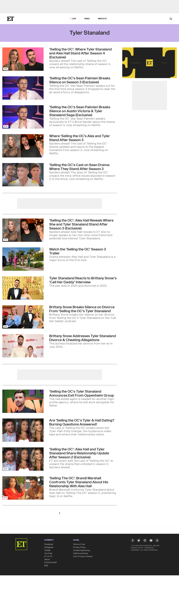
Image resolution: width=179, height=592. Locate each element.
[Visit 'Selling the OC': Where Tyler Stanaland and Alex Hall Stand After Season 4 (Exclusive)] (23, 59)
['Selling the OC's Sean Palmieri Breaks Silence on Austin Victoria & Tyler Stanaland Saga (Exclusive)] (83, 116)
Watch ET (102, 18)
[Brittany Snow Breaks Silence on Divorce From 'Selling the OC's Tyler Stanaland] (83, 314)
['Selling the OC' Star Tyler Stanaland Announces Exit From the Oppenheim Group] (83, 398)
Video (87, 18)
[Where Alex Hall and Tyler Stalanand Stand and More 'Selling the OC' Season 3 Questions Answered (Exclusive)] (83, 144)
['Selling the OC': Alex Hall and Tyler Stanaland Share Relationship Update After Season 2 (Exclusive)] (83, 458)
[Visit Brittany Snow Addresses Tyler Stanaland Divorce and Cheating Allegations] (23, 345)
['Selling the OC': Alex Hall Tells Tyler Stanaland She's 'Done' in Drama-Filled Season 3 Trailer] (83, 254)
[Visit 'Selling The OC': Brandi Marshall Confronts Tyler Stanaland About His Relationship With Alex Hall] (23, 488)
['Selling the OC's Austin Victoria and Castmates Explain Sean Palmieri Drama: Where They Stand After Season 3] (83, 172)
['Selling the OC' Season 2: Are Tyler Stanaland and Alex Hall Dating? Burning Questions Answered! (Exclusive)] (83, 427)
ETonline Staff (50, 562)
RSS (46, 565)
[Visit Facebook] (133, 540)
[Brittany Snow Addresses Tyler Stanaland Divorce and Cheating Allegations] (83, 341)
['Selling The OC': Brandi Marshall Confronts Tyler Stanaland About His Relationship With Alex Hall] (83, 487)
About (47, 559)
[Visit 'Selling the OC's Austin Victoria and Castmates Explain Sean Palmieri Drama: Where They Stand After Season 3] (23, 174)
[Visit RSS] (157, 540)
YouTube (48, 553)
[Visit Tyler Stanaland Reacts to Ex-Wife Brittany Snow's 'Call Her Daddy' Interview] (23, 288)
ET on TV (48, 556)
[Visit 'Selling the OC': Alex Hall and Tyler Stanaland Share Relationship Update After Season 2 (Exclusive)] (23, 459)
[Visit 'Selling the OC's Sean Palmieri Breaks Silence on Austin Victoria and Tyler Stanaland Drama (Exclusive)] (23, 88)
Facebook (48, 544)
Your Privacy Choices (82, 556)
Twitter (47, 550)
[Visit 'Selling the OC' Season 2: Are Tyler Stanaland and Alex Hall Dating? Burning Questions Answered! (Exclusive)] (23, 430)
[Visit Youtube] (151, 540)
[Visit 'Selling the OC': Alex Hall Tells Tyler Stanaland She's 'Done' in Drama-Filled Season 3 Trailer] (23, 259)
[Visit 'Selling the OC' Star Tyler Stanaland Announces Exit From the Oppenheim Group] (23, 401)
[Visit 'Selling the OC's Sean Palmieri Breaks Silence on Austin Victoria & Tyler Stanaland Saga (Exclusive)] (23, 117)
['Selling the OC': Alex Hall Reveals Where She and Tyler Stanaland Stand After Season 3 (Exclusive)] (83, 229)
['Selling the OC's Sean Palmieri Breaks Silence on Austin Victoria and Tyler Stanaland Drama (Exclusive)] (83, 85)
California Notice (80, 553)
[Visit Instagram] (145, 540)
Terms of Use (79, 544)
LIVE (74, 18)
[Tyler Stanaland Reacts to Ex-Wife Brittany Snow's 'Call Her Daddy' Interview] (83, 281)
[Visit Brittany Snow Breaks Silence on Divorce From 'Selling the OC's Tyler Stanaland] (23, 317)
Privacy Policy (79, 547)
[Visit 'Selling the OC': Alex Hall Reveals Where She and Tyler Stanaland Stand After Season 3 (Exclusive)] (23, 230)
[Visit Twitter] (139, 540)
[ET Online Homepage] (10, 19)
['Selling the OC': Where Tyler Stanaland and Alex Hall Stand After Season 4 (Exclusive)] (83, 58)
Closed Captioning (81, 550)
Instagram (48, 547)
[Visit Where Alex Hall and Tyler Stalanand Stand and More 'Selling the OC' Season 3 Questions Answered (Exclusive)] (23, 145)
